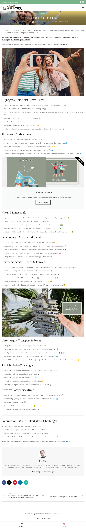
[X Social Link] (9, 482)
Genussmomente (52, 37)
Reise (43, 14)
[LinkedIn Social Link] (20, 482)
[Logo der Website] (12, 7)
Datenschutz (47, 518)
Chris (37, 22)
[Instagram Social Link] (83, 2)
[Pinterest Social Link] (15, 482)
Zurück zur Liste (43, 495)
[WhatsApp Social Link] (26, 482)
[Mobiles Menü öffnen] (83, 7)
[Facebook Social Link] (80, 2)
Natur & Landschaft (26, 37)
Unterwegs (63, 37)
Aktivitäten (14, 37)
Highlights (5, 37)
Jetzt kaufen (43, 202)
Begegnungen (39, 37)
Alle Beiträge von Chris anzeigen (43, 472)
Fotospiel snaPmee (37, 514)
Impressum (38, 518)
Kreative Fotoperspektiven (20, 40)
